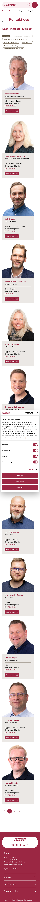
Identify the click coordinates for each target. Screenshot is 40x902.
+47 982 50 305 (11, 168)
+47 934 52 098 (11, 795)
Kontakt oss (13, 11)
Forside (4, 11)
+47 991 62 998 (11, 356)
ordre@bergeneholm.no (16, 862)
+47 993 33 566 (11, 732)
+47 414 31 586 (11, 231)
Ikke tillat (20, 487)
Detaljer (31, 469)
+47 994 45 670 (11, 106)
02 (15, 811)
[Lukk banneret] (37, 413)
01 (10, 811)
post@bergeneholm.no (15, 864)
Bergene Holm (11, 891)
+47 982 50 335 (11, 544)
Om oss (7, 877)
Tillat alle (20, 475)
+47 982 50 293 (11, 607)
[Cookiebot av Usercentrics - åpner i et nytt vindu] (25, 413)
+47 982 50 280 (11, 670)
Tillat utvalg (20, 481)
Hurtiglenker (10, 884)
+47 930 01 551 (11, 294)
